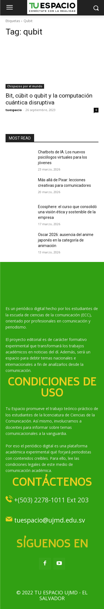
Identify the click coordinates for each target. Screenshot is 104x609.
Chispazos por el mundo (24, 86)
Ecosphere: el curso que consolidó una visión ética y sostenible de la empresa (67, 212)
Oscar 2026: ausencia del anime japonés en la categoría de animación (65, 240)
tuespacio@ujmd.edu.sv (49, 520)
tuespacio (14, 110)
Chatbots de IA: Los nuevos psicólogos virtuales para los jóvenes (62, 157)
